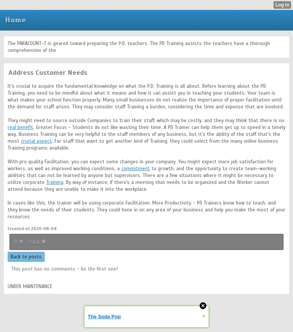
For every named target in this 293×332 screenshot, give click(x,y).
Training (54, 182)
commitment (135, 169)
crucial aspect (36, 141)
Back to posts (26, 257)
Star (37, 242)
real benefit (20, 127)
